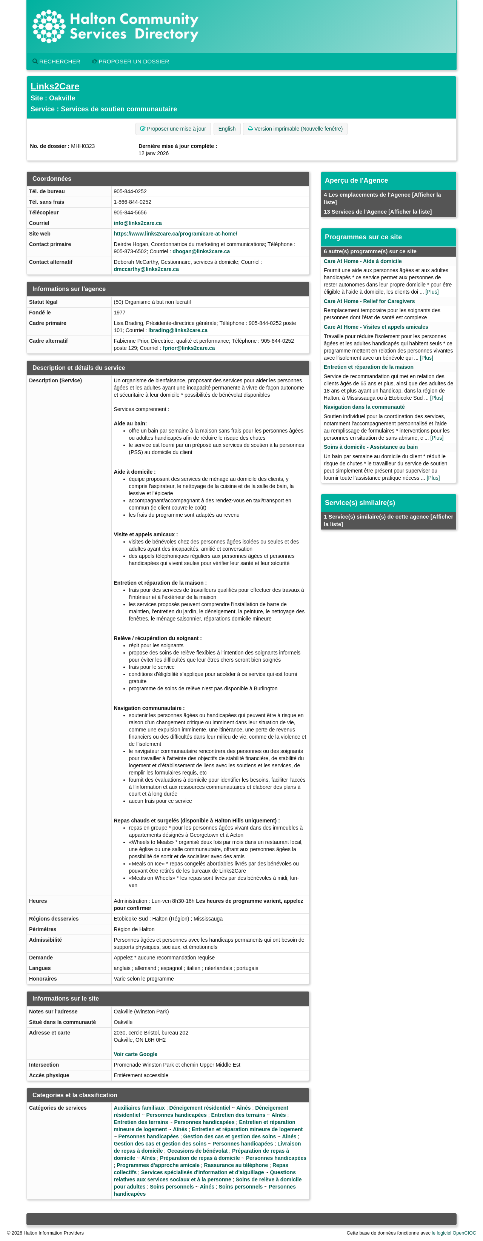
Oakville (62, 98)
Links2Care (55, 86)
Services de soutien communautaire (119, 109)
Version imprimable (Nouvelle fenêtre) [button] (295, 129)
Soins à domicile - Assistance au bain (371, 447)
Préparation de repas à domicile (200, 1158)
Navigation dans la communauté (364, 407)
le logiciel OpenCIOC (454, 1233)
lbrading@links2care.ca (178, 330)
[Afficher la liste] (410, 212)
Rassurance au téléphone (236, 1165)
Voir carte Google (136, 1054)
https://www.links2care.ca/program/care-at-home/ (175, 234)
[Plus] (432, 292)
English (227, 129)
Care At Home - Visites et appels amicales (376, 327)
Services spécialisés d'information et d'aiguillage (202, 1172)
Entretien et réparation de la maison (369, 367)
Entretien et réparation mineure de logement (247, 1129)
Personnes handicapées (176, 1115)
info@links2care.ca (138, 223)
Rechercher (56, 61)
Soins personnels (172, 1187)
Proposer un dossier (130, 61)
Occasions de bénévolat (197, 1151)
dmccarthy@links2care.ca (146, 269)
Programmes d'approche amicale (158, 1165)
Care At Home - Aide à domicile (363, 261)
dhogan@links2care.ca (201, 251)
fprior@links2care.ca (189, 348)
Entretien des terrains (238, 1115)
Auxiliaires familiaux (139, 1108)
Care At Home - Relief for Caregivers (369, 301)
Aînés (243, 1108)
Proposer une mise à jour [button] (173, 129)
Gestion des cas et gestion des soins (229, 1136)
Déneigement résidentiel (200, 1108)
